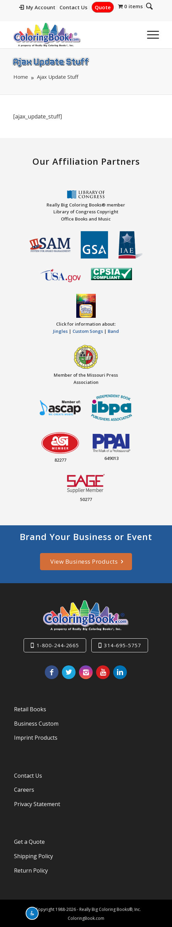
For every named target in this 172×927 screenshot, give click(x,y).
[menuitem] (37, 7)
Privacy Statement (37, 804)
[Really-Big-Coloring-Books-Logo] (71, 34)
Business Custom (36, 723)
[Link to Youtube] (103, 672)
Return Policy (31, 870)
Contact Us (73, 7)
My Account (37, 7)
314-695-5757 (122, 645)
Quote (103, 7)
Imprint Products (35, 737)
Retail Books (30, 709)
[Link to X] (69, 672)
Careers (24, 789)
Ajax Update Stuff (51, 61)
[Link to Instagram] (86, 672)
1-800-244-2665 (58, 645)
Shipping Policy (33, 856)
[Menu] (149, 34)
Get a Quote (29, 841)
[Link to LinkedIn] (120, 672)
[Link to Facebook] (51, 672)
